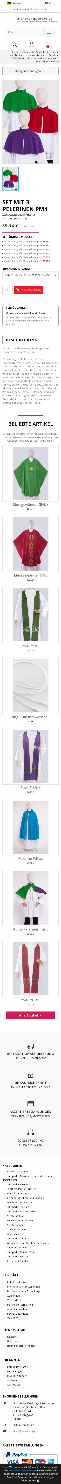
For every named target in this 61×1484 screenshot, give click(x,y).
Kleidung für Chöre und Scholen (25, 1197)
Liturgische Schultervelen (21, 1211)
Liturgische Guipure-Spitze (22, 1252)
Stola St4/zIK (30, 646)
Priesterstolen (15, 1215)
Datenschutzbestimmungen (23, 1470)
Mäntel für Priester (17, 1247)
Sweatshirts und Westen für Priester (28, 1243)
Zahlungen (13, 1295)
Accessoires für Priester (21, 1220)
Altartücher (13, 1234)
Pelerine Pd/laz (30, 858)
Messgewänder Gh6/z (30, 504)
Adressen (12, 1380)
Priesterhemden (16, 1224)
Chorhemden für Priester (21, 1188)
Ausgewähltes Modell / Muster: (18, 215)
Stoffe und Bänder (17, 1261)
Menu (11, 32)
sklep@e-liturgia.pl (24, 1431)
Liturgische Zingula (18, 1238)
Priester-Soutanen (17, 1171)
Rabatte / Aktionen (18, 1282)
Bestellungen (15, 1371)
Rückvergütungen (17, 1375)
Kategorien (12, 1166)
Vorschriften (14, 1300)
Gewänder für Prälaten (20, 1202)
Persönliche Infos (17, 1366)
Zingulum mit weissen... (30, 717)
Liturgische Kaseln (17, 1184)
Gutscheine (13, 1384)
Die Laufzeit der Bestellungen (24, 1291)
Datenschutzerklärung (20, 1304)
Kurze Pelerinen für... (30, 929)
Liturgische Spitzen (18, 1256)
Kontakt (11, 1336)
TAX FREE (12, 1318)
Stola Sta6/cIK (31, 1000)
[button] (16, 3)
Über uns (12, 1341)
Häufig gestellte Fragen (21, 1345)
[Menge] (7, 290)
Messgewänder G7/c (30, 575)
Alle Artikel (30, 1015)
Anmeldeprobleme (18, 1309)
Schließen (30, 1480)
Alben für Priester (17, 1193)
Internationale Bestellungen (23, 1286)
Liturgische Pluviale (18, 1206)
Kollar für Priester (17, 1229)
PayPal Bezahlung (17, 1313)
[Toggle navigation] (49, 32)
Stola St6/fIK (30, 787)
